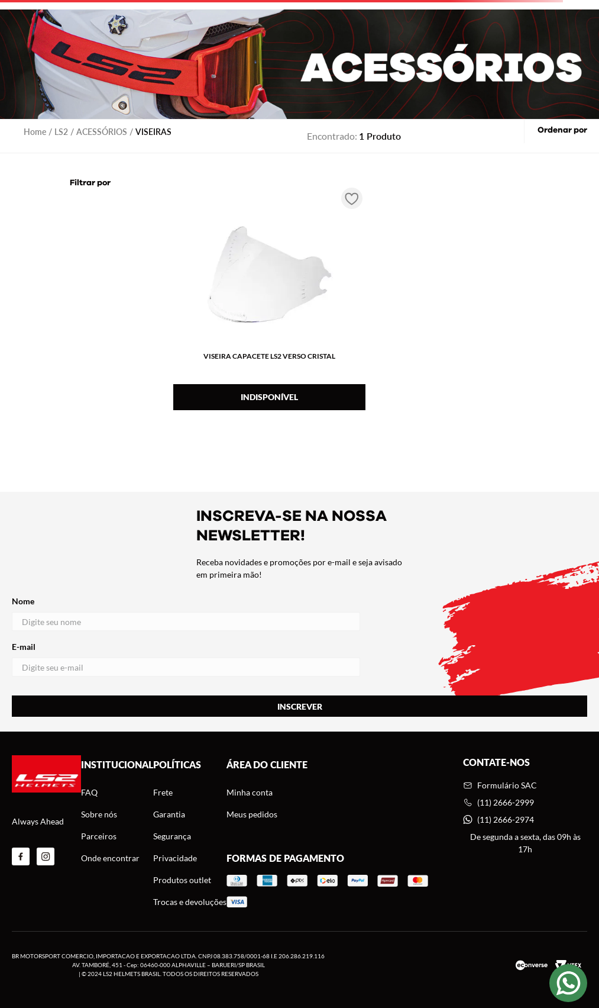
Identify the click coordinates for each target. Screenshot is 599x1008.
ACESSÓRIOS (101, 132)
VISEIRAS (153, 132)
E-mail (186, 659)
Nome (186, 613)
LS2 (61, 132)
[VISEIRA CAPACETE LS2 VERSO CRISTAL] (269, 300)
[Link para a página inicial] (35, 131)
